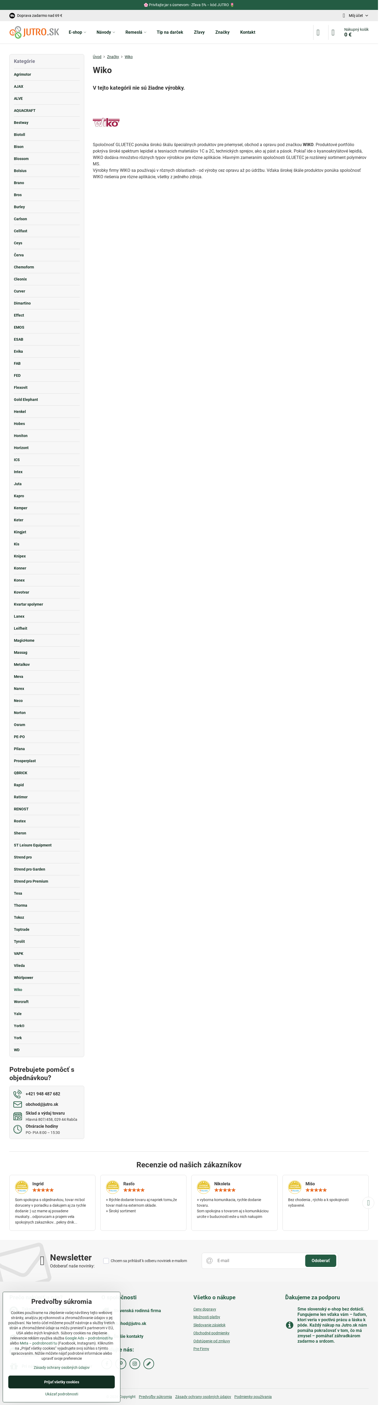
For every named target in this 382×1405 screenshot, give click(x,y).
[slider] (43, 1190)
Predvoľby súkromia (155, 1397)
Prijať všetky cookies (61, 1382)
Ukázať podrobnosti (61, 1394)
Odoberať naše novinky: (72, 1266)
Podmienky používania (253, 1397)
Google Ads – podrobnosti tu (89, 1338)
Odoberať (321, 1260)
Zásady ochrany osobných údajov (203, 1397)
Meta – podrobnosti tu (38, 1343)
